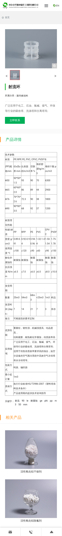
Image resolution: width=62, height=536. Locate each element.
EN (57, 5)
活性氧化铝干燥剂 (31, 471)
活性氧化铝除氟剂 (31, 520)
